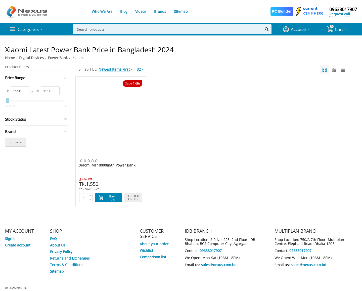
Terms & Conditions (66, 264)
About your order (154, 243)
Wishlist (146, 250)
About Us (57, 245)
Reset (16, 142)
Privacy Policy (61, 251)
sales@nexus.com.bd (219, 264)
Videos (140, 11)
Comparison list (153, 257)
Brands (160, 11)
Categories (29, 29)
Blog (123, 11)
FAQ (53, 238)
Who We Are (102, 11)
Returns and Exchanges (70, 258)
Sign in (11, 238)
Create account (17, 245)
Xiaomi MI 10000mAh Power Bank (107, 165)
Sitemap (181, 11)
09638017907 (343, 9)
